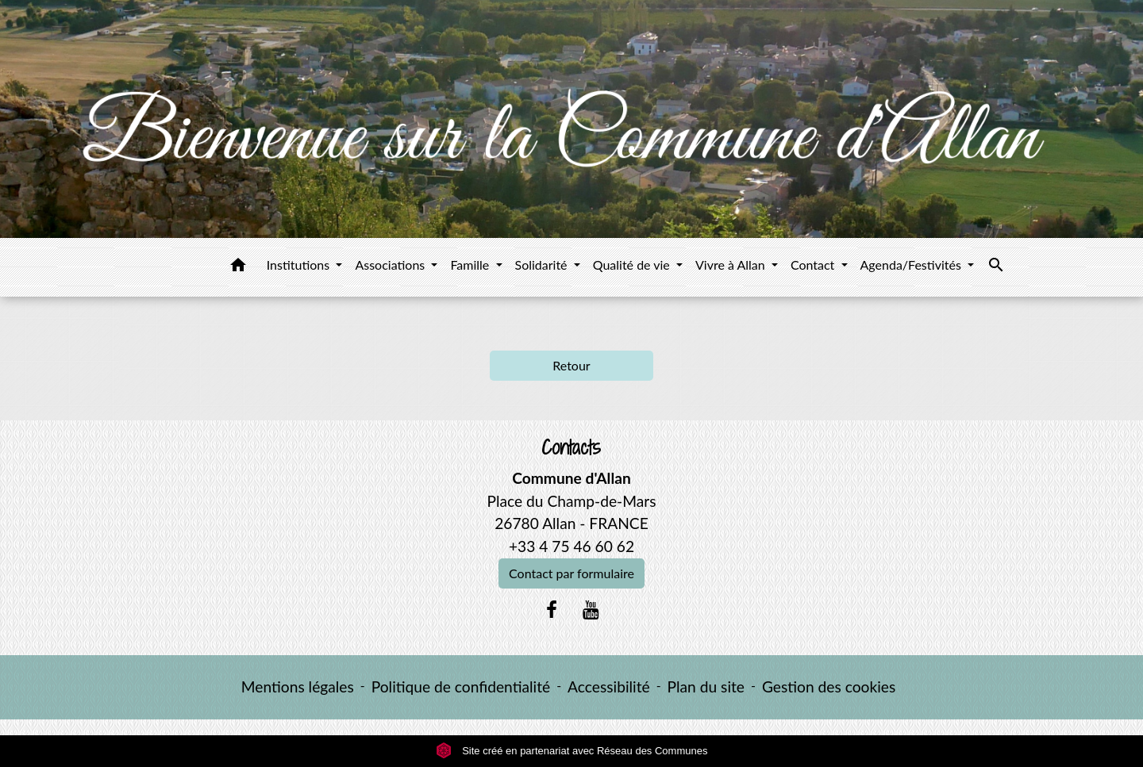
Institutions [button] (300, 264)
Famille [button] (471, 264)
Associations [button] (391, 264)
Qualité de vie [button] (633, 264)
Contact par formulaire (571, 573)
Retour (571, 365)
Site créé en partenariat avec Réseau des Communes (572, 751)
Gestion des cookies (828, 686)
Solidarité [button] (543, 264)
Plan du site (706, 686)
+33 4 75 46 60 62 (571, 546)
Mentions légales (297, 686)
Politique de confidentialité (460, 686)
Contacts (571, 447)
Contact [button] (814, 264)
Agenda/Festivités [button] (912, 264)
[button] (238, 267)
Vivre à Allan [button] (731, 264)
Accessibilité (609, 686)
